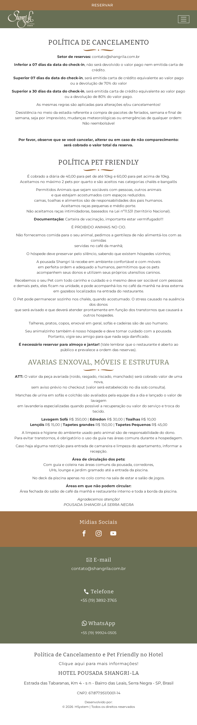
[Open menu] (183, 19)
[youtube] (113, 534)
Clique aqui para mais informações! (99, 663)
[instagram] (98, 534)
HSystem (82, 707)
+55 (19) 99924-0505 (98, 632)
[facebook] (84, 534)
